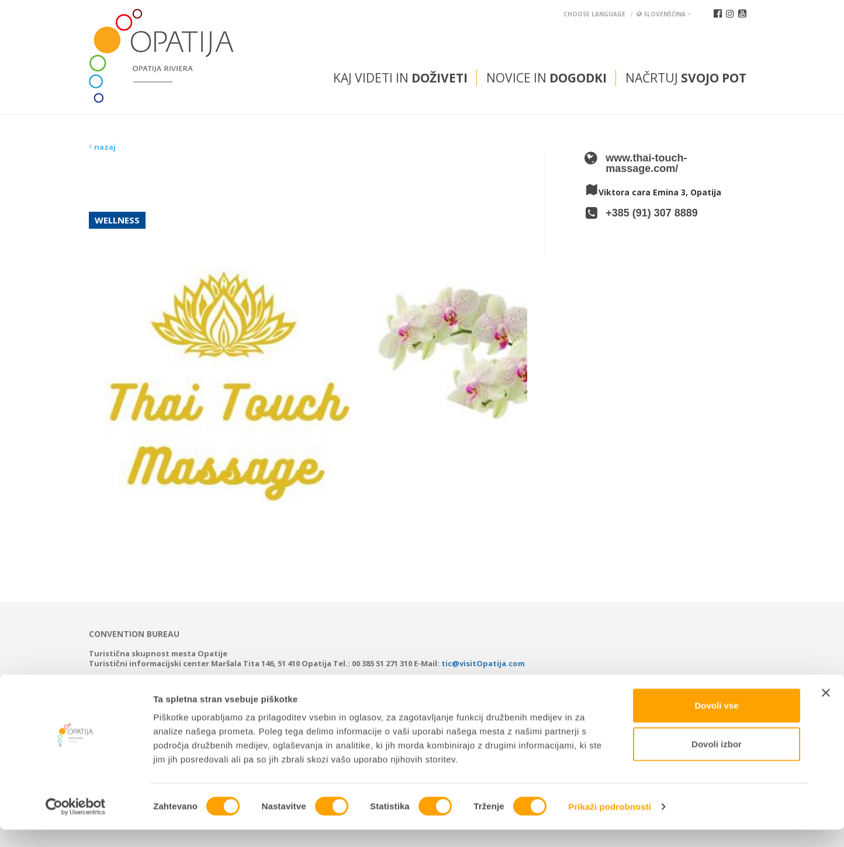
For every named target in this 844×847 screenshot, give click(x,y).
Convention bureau (134, 634)
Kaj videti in (400, 78)
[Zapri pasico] (826, 710)
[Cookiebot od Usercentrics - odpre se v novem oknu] (76, 824)
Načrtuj (685, 78)
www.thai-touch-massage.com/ (646, 163)
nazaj (105, 147)
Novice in (546, 78)
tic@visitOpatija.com (483, 663)
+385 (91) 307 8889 (652, 213)
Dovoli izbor (716, 761)
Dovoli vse (716, 723)
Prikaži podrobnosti (609, 824)
